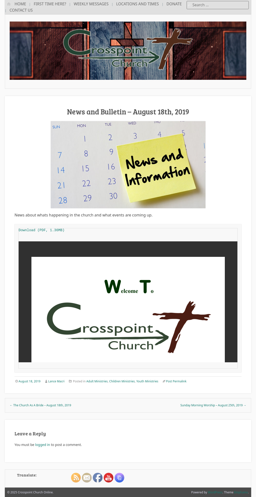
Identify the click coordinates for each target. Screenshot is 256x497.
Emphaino (241, 492)
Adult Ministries (97, 381)
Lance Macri (56, 381)
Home (20, 4)
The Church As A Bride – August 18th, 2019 (40, 405)
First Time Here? (50, 4)
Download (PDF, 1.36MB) (42, 230)
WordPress (215, 492)
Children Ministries (122, 381)
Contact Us (21, 10)
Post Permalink (176, 381)
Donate (174, 4)
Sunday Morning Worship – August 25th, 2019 (213, 405)
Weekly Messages (91, 4)
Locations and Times (137, 4)
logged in (42, 444)
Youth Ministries (147, 381)
